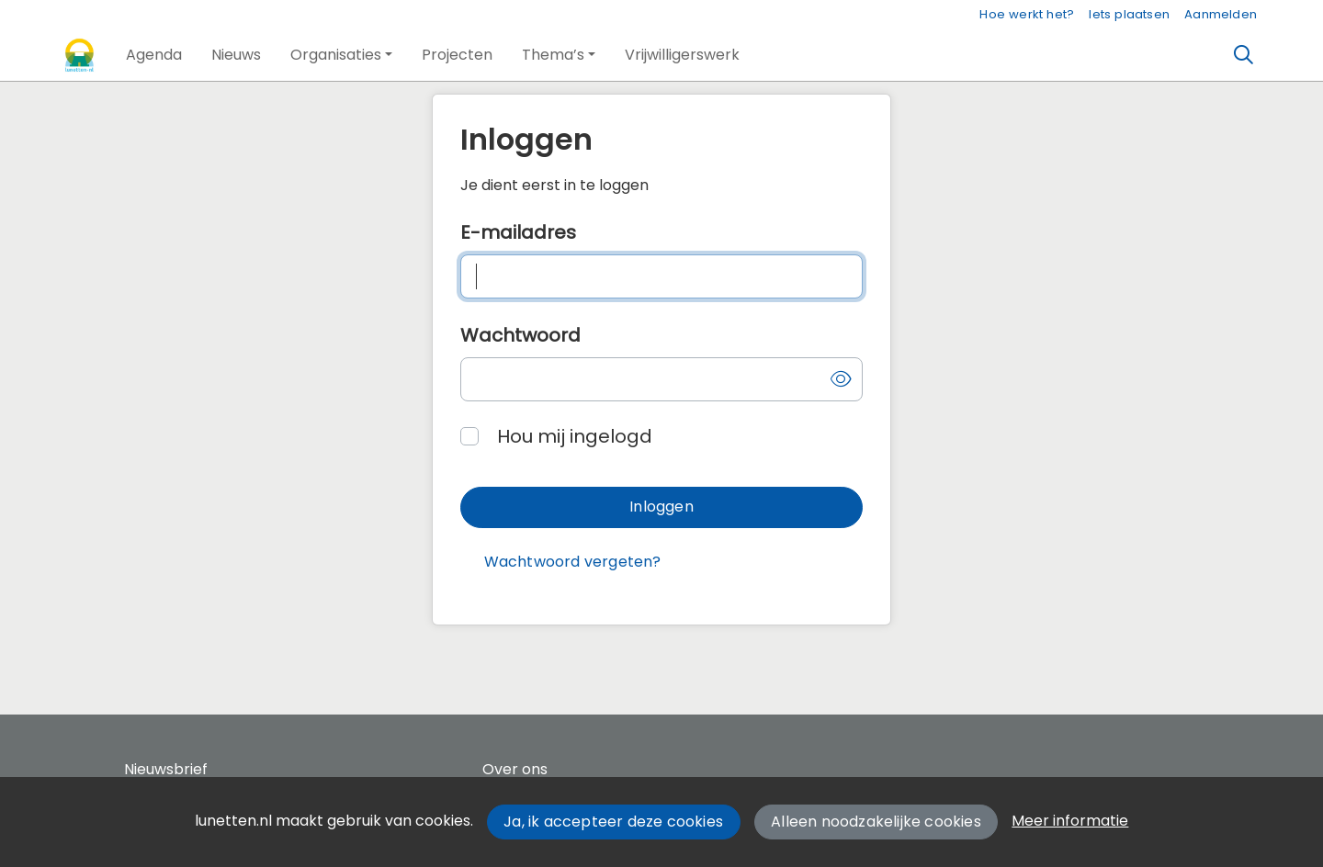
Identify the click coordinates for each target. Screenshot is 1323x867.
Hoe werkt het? (1026, 14)
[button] (154, 55)
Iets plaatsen (1129, 14)
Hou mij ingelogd (574, 436)
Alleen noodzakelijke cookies (876, 821)
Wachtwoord (520, 335)
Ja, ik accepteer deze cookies (613, 821)
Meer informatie (1070, 820)
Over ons (515, 769)
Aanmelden (1220, 14)
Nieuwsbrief (166, 769)
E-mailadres (518, 232)
